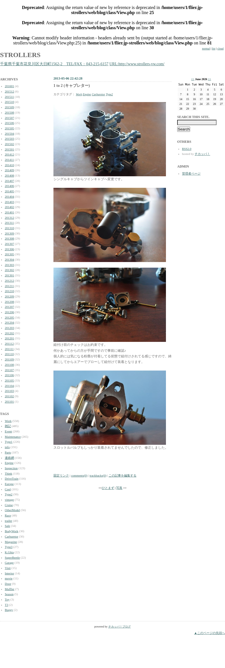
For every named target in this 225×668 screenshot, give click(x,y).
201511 (9, 96)
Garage (9, 562)
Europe (9, 484)
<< (192, 79)
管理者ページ (191, 173)
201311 (9, 222)
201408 (9, 175)
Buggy (9, 609)
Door (8, 583)
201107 (9, 370)
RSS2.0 (186, 148)
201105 (9, 380)
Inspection (11, 468)
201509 (9, 107)
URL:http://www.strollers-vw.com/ (137, 64)
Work (8, 421)
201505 (9, 128)
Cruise (9, 505)
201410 (9, 165)
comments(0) (79, 475)
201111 (9, 349)
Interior (9, 573)
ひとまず (108, 487)
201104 (9, 385)
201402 (9, 207)
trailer (8, 520)
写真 (119, 487)
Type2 (8, 494)
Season (9, 594)
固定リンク (61, 475)
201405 (9, 191)
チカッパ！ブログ (119, 626)
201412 (9, 154)
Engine (9, 462)
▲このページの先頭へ (209, 633)
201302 (9, 270)
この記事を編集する (122, 475)
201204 (9, 322)
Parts (8, 452)
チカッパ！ (202, 153)
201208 (9, 301)
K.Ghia (9, 552)
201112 (9, 343)
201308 (9, 238)
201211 (9, 286)
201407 (9, 180)
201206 (9, 312)
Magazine (11, 541)
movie (9, 578)
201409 (9, 170)
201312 (9, 217)
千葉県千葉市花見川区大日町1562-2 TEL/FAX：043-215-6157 (54, 64)
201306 (9, 249)
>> (209, 79)
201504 (9, 133)
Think (8, 473)
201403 (9, 202)
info (7, 447)
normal (206, 48)
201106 (9, 375)
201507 (9, 117)
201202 (9, 333)
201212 (9, 280)
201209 (9, 296)
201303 (9, 265)
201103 (9, 390)
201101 (9, 401)
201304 (9, 259)
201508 (9, 112)
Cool (8, 489)
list (213, 48)
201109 (9, 359)
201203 (9, 328)
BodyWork (11, 531)
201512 (9, 91)
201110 (9, 354)
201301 (9, 275)
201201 (9, 338)
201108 (9, 364)
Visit (8, 568)
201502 (9, 144)
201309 (9, 233)
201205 (9, 317)
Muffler (9, 589)
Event (8, 431)
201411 (9, 159)
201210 (9, 291)
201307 (9, 243)
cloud (220, 48)
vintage (9, 499)
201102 (9, 396)
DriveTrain (11, 478)
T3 (6, 604)
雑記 (8, 426)
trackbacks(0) (97, 475)
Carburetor (11, 536)
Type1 (8, 441)
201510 (9, 101)
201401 (9, 212)
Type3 (8, 547)
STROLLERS (20, 54)
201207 (9, 306)
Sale (7, 525)
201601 (9, 86)
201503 (9, 138)
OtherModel (12, 510)
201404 (9, 196)
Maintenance (13, 436)
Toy (7, 599)
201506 (9, 123)
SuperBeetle (12, 557)
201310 (9, 228)
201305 (9, 254)
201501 (9, 149)
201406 (9, 186)
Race (8, 515)
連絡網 (9, 457)
